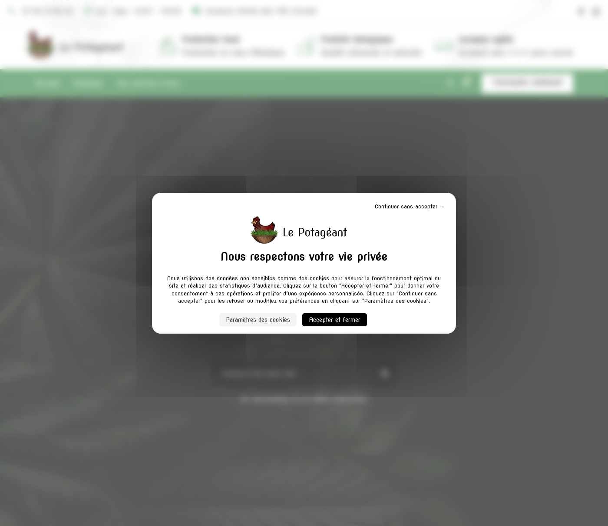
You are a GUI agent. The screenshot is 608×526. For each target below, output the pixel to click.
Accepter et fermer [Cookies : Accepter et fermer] (331, 319)
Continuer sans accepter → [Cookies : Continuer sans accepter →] (416, 206)
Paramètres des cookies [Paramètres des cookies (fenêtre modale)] (261, 319)
